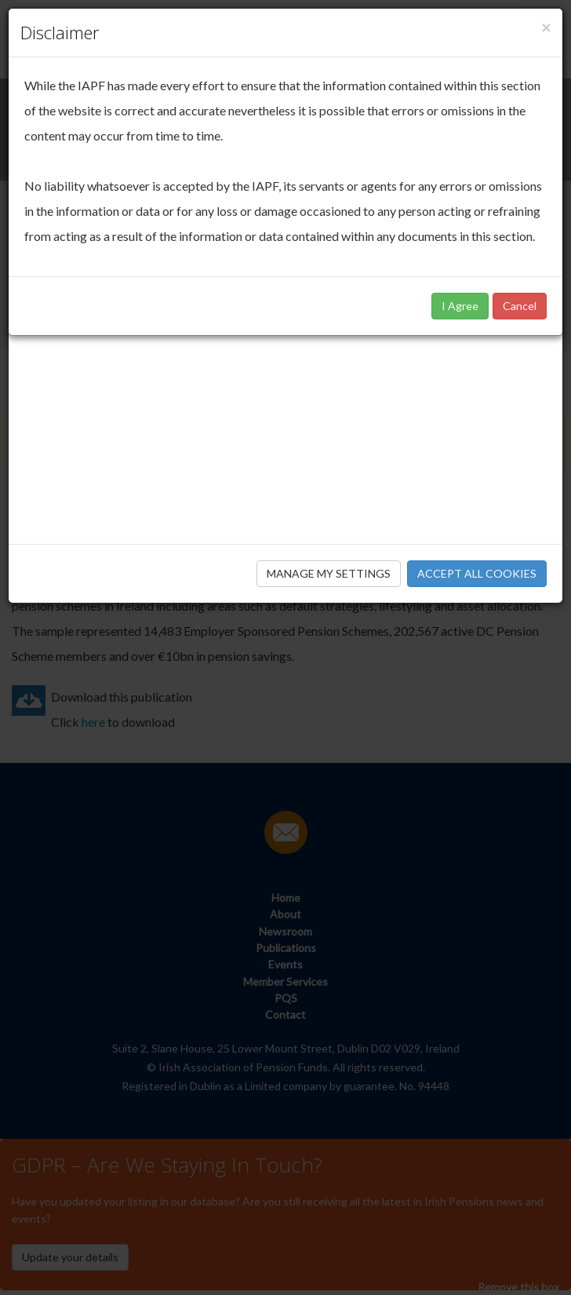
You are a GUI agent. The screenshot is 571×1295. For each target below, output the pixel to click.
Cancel (519, 305)
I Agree (460, 305)
